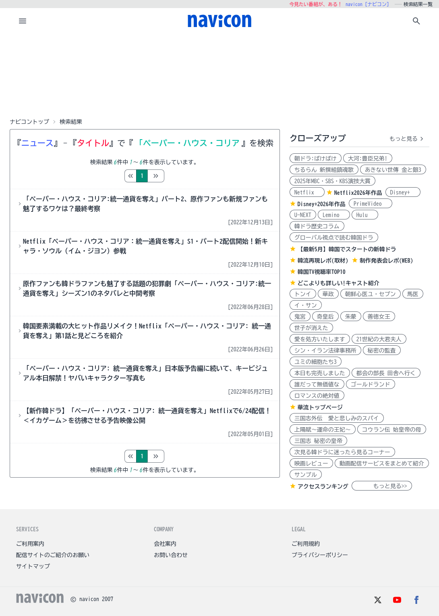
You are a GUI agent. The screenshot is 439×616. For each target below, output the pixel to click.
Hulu (364, 215)
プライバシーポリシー (320, 555)
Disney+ (403, 192)
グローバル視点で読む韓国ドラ (333, 237)
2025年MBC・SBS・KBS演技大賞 (332, 181)
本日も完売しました (319, 373)
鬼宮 (300, 316)
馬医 (412, 294)
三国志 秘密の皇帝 (318, 441)
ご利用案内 (30, 544)
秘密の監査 (382, 350)
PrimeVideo (370, 204)
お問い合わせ (171, 555)
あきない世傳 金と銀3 (393, 170)
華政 (328, 294)
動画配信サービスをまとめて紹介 (382, 463)
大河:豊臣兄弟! (367, 158)
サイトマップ (33, 566)
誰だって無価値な (317, 384)
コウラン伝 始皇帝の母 (391, 429)
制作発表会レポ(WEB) (386, 260)
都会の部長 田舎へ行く (386, 373)
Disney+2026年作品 (322, 204)
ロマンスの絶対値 (317, 396)
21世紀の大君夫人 (379, 339)
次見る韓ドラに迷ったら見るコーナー (342, 452)
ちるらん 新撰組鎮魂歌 (324, 170)
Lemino (334, 215)
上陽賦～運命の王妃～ (322, 429)
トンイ (302, 294)
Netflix (307, 192)
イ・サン (305, 305)
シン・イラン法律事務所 (325, 350)
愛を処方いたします (319, 339)
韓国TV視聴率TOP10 (322, 272)
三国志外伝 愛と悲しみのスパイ (336, 418)
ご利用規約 (306, 544)
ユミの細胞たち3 (315, 362)
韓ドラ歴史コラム (317, 226)
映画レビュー (311, 463)
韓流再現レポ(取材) (323, 260)
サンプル (305, 475)
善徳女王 (379, 316)
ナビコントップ (29, 122)
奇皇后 (325, 316)
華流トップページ (320, 407)
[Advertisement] (219, 74)
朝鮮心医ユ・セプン (370, 294)
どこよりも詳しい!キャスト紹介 (338, 283)
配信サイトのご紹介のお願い (52, 555)
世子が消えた (311, 328)
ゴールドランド (370, 384)
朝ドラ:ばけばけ (315, 158)
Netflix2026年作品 (358, 193)
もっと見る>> (381, 486)
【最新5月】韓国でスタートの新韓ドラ (347, 249)
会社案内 (165, 544)
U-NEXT (302, 215)
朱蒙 (350, 316)
